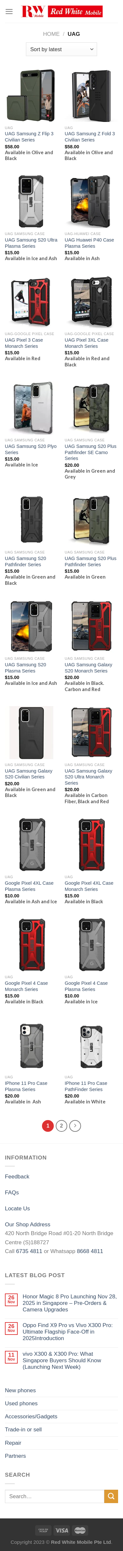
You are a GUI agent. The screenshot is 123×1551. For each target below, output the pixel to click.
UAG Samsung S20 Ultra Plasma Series (31, 243)
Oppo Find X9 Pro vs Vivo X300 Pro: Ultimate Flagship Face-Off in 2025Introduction (68, 1332)
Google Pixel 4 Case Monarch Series (26, 986)
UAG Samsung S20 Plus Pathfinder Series (90, 561)
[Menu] (9, 11)
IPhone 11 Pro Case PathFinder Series (86, 1086)
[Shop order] (61, 49)
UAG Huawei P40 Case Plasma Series (89, 243)
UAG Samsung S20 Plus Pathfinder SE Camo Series (90, 452)
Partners (15, 1456)
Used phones (21, 1403)
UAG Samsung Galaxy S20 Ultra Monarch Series (88, 777)
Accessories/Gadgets (31, 1416)
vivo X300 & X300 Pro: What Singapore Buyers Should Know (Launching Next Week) (62, 1360)
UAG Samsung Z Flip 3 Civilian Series (29, 136)
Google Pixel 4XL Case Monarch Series (89, 886)
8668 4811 (90, 1251)
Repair (13, 1443)
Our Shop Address (27, 1224)
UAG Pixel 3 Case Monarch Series (24, 343)
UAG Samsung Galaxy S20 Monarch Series (88, 667)
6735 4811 (29, 1251)
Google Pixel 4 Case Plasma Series (86, 986)
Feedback (17, 1177)
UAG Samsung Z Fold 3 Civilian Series (90, 136)
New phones (20, 1390)
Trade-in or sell (23, 1429)
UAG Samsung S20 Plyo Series (31, 449)
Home (51, 34)
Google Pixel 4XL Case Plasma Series (29, 886)
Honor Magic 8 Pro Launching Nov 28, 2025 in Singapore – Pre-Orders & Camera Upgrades (70, 1303)
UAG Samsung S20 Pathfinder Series (25, 561)
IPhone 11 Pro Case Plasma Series (26, 1086)
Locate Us (17, 1208)
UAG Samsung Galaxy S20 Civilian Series (28, 774)
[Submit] (111, 1496)
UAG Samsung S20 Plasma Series (25, 667)
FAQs (12, 1192)
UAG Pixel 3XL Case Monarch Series (86, 343)
